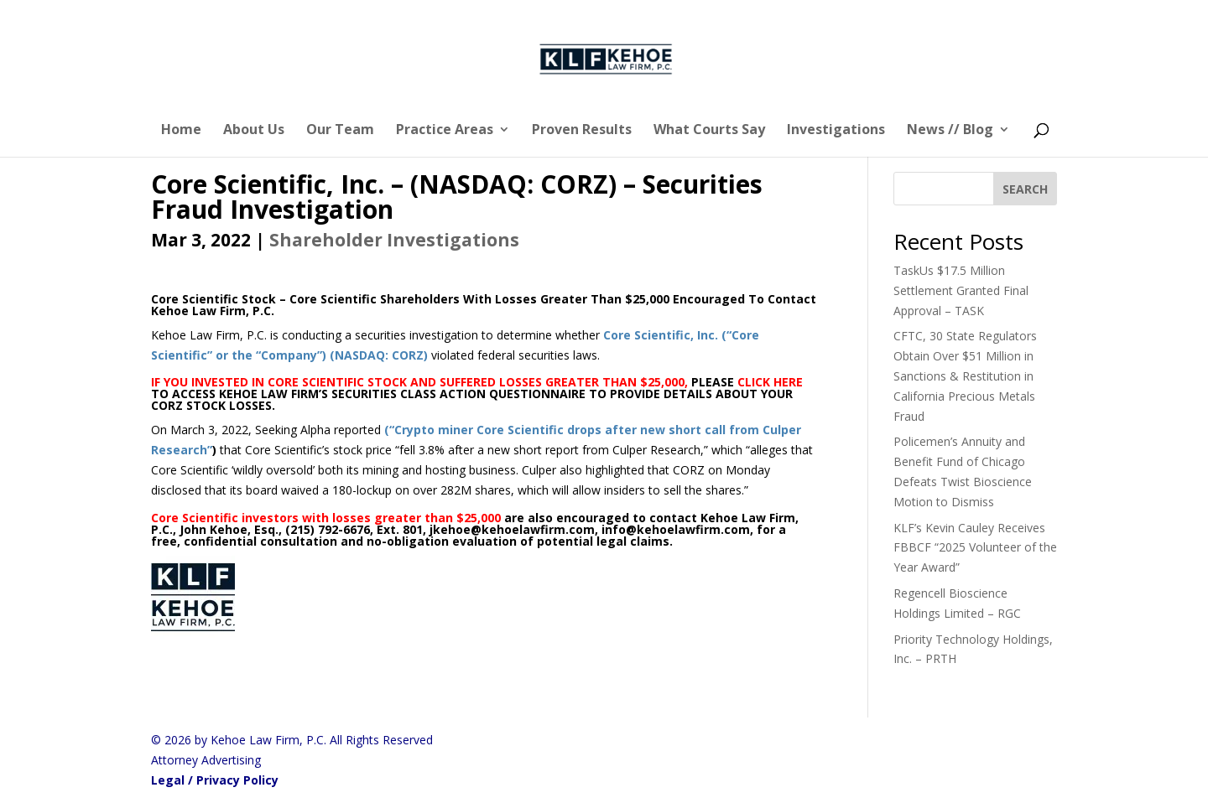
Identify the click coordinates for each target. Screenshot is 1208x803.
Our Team (340, 130)
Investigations (836, 130)
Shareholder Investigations (394, 239)
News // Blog (950, 130)
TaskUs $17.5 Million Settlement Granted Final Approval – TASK (960, 290)
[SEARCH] (1025, 188)
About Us (253, 130)
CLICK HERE (770, 382)
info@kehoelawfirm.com (675, 529)
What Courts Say (709, 130)
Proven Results (582, 130)
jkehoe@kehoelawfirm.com (512, 529)
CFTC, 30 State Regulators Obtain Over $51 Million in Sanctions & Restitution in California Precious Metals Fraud (965, 375)
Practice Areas (444, 130)
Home (181, 130)
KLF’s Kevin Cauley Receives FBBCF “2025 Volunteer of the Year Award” (975, 548)
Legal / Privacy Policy (215, 780)
